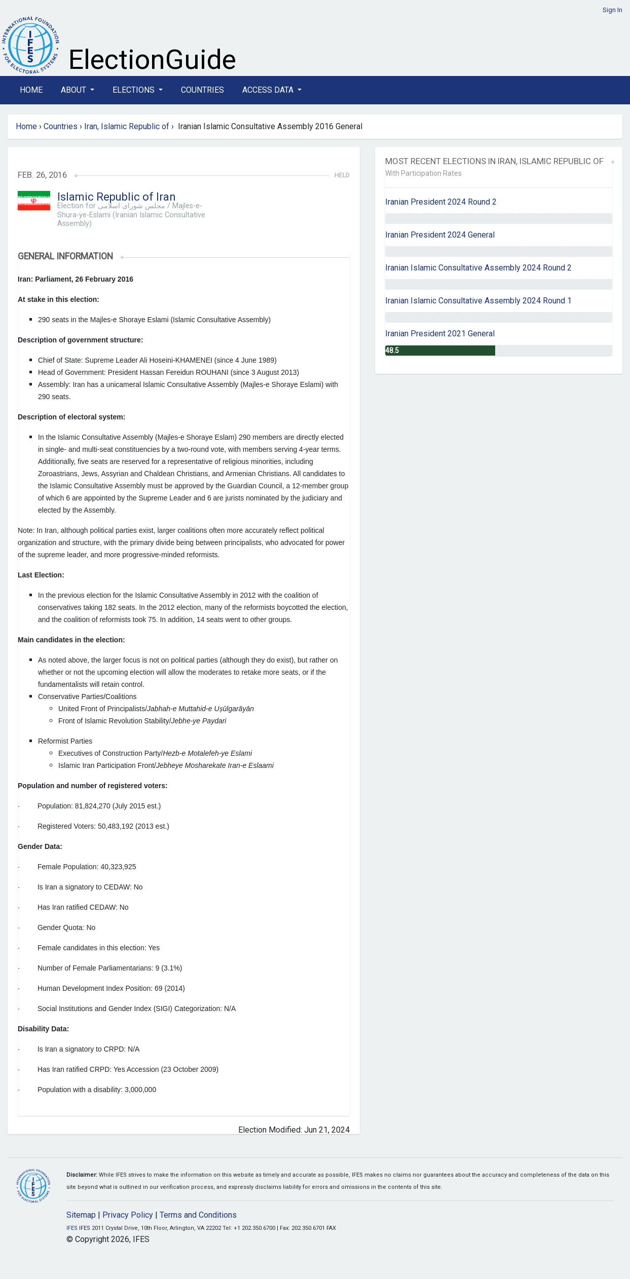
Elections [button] (135, 90)
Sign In (612, 10)
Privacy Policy (127, 1215)
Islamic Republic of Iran (116, 196)
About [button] (74, 90)
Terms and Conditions (198, 1215)
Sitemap (81, 1215)
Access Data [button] (268, 90)
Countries (202, 90)
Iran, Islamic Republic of (126, 126)
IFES (72, 1228)
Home (31, 90)
